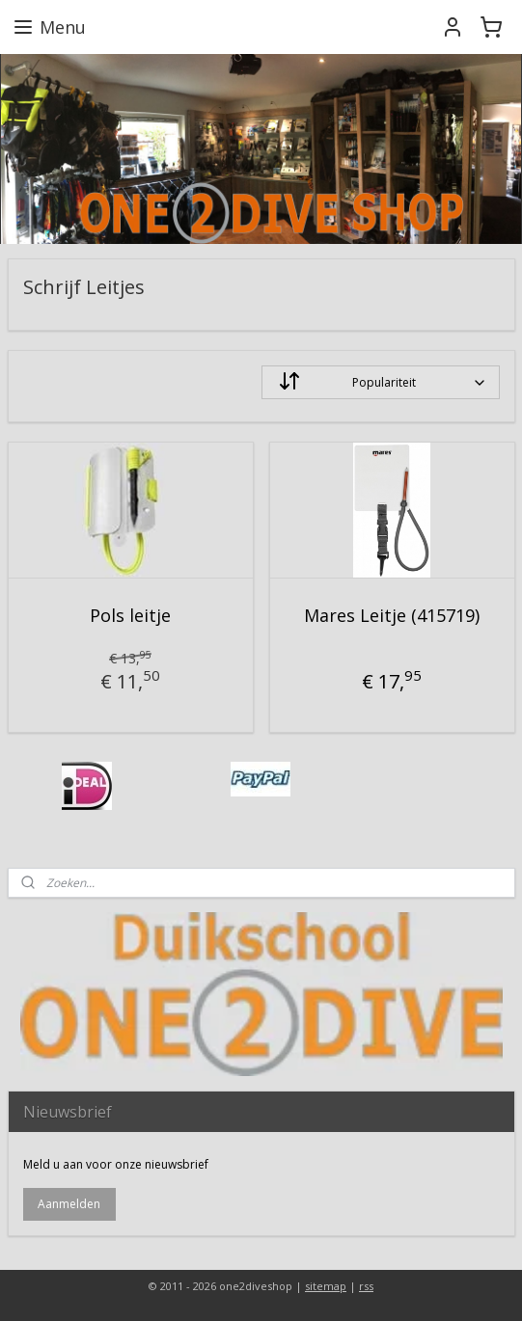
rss (366, 1286)
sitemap (325, 1286)
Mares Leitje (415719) (392, 615)
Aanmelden (69, 1204)
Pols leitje (130, 615)
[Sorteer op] (380, 382)
